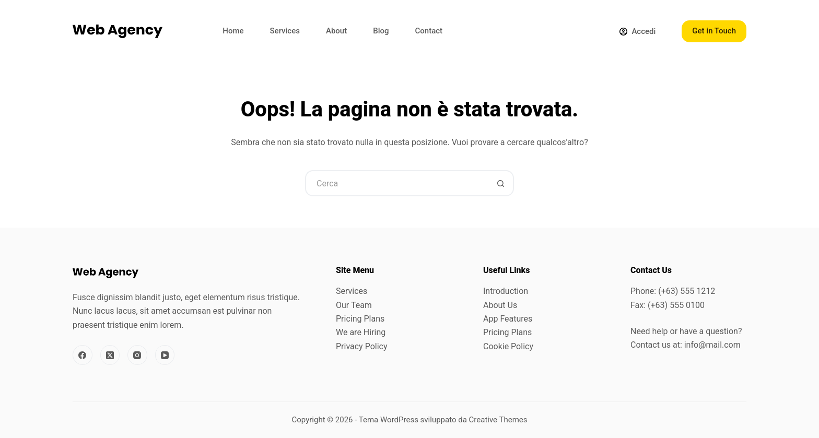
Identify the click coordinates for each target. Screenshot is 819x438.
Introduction (505, 291)
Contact (428, 30)
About (336, 30)
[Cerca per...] (396, 183)
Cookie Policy (508, 346)
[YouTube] (165, 355)
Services (285, 30)
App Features (507, 319)
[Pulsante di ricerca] (501, 183)
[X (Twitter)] (110, 355)
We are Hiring (360, 332)
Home (233, 30)
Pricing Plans (360, 319)
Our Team (354, 305)
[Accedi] (637, 31)
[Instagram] (137, 355)
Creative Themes (498, 419)
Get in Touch (714, 30)
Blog (381, 30)
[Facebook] (82, 355)
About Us (500, 305)
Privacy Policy (362, 346)
